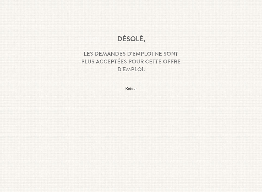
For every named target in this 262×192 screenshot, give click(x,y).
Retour (131, 88)
